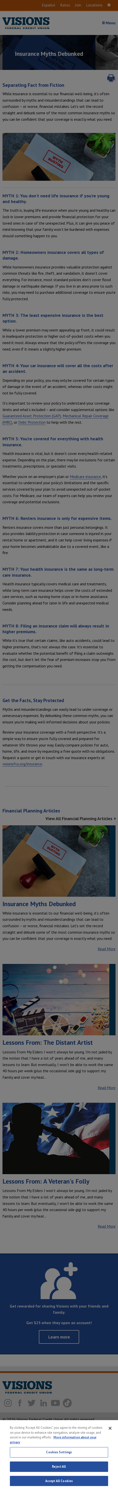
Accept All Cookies (59, 1483)
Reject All (59, 1469)
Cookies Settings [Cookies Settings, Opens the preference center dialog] (59, 1454)
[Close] (110, 1430)
